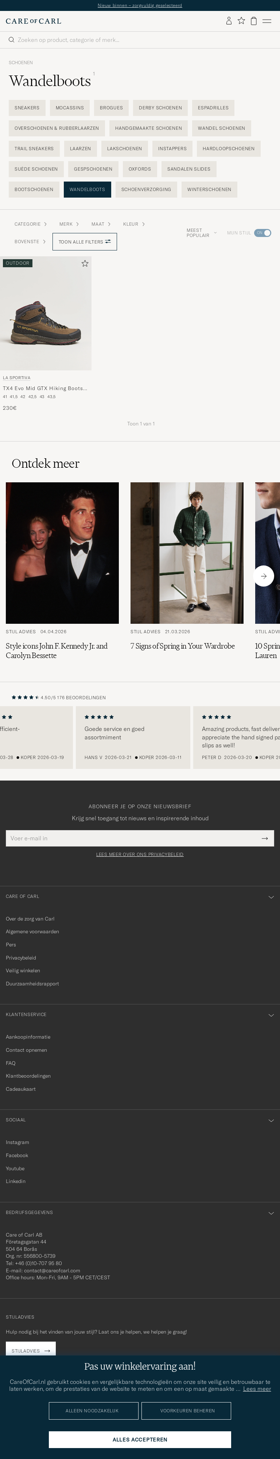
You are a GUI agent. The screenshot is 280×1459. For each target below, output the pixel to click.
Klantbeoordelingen (28, 1076)
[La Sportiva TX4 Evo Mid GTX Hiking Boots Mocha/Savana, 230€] (46, 334)
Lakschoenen (124, 148)
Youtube (15, 1168)
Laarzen (80, 148)
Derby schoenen (160, 107)
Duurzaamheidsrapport (32, 983)
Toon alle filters (85, 242)
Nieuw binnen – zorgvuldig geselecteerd (140, 5)
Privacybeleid (21, 957)
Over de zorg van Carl (30, 918)
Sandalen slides (189, 169)
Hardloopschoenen (229, 148)
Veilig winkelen (23, 970)
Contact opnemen (26, 1050)
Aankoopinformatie (28, 1037)
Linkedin (16, 1181)
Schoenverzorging (146, 189)
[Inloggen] (229, 21)
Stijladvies (26, 1351)
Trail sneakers (34, 148)
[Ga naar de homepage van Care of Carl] (33, 21)
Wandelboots (87, 189)
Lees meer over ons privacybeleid (140, 854)
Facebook (17, 1155)
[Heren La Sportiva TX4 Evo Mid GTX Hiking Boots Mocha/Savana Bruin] (46, 313)
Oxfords (140, 169)
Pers (11, 944)
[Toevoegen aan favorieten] (83, 264)
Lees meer (257, 1388)
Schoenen (21, 62)
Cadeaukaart (21, 1089)
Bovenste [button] (31, 241)
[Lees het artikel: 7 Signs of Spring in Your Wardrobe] (187, 576)
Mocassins (70, 107)
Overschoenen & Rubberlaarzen (57, 128)
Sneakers (27, 107)
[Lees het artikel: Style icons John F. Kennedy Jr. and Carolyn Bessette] (62, 576)
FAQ (10, 1063)
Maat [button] (102, 224)
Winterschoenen (209, 189)
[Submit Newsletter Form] (265, 838)
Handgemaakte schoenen (148, 128)
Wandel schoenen (221, 128)
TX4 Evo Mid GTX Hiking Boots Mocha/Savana (43, 388)
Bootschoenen (34, 189)
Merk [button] (69, 224)
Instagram (17, 1142)
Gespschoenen (93, 169)
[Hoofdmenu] (267, 21)
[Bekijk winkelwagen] (254, 21)
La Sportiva (16, 377)
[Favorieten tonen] (241, 21)
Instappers (172, 148)
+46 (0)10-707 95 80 (38, 1263)
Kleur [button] (134, 224)
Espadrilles (213, 107)
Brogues (111, 107)
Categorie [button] (31, 224)
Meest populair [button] (202, 232)
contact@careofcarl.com (52, 1270)
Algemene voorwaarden (32, 931)
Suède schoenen (36, 169)
